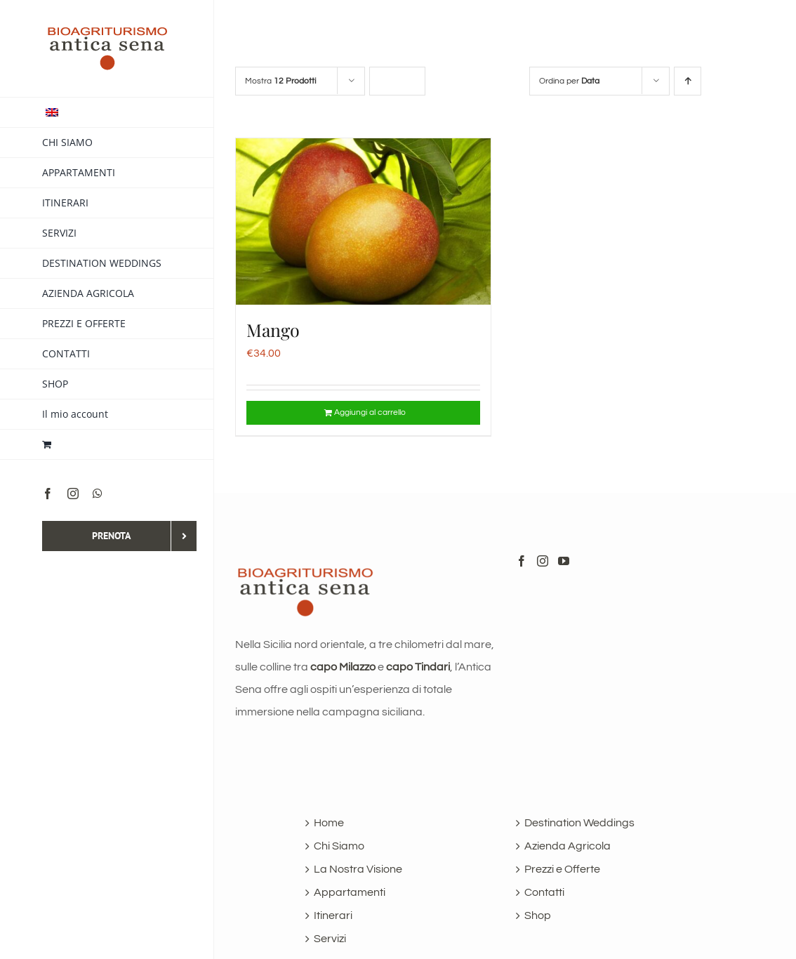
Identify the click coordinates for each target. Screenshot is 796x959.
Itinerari (333, 915)
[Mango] (363, 221)
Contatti (544, 892)
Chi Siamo (339, 846)
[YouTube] (563, 561)
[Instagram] (542, 561)
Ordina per (569, 81)
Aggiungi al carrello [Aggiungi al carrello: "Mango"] (370, 412)
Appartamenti (349, 892)
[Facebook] (521, 561)
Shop (537, 915)
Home (329, 823)
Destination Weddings (579, 823)
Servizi (330, 938)
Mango (273, 329)
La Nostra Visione (358, 869)
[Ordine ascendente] (687, 81)
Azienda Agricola (567, 846)
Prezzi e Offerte (562, 869)
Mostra (280, 81)
